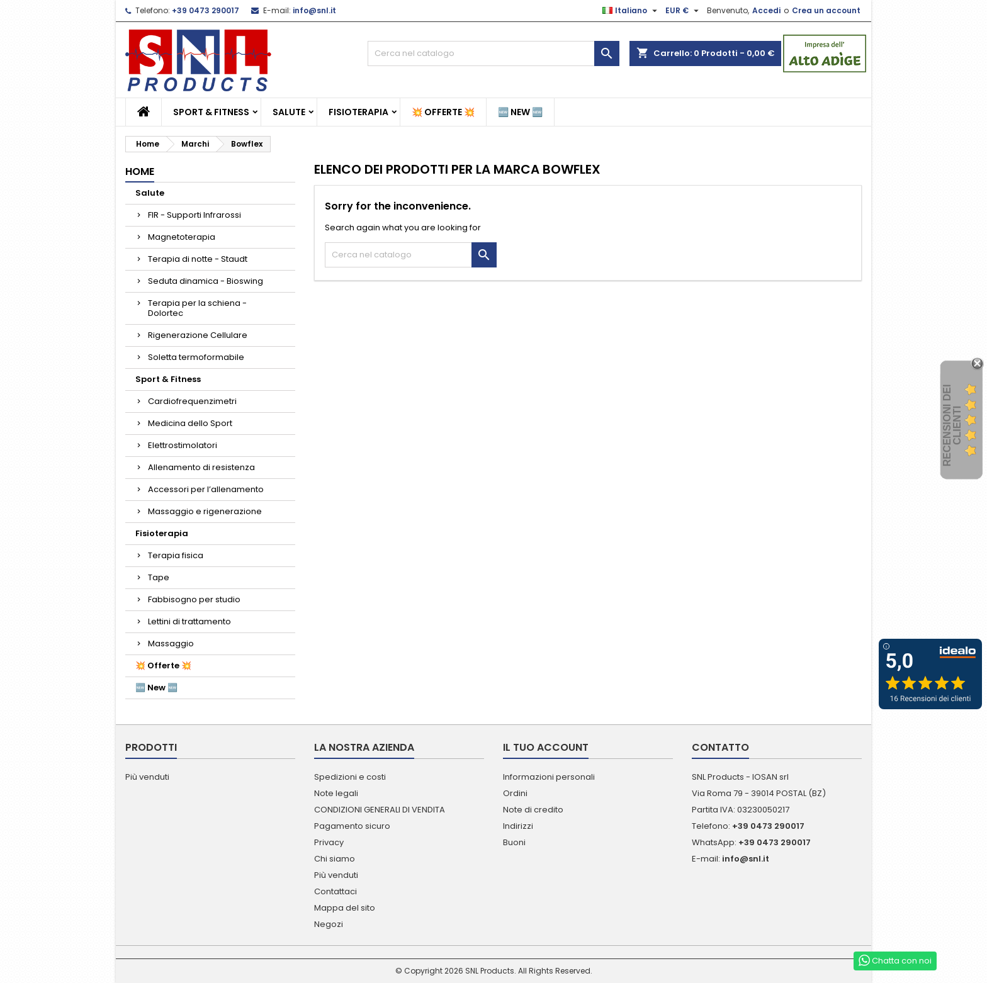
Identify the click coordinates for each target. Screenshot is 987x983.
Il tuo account (546, 747)
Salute (289, 112)
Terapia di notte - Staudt (197, 259)
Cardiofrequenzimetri (192, 401)
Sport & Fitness (211, 112)
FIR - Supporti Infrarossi (194, 215)
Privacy (329, 842)
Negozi (328, 924)
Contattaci (335, 891)
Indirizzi (518, 826)
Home (139, 171)
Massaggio (171, 643)
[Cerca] (493, 53)
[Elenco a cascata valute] (683, 10)
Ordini (515, 793)
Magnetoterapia (181, 237)
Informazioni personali (549, 777)
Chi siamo (334, 859)
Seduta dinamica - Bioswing (205, 281)
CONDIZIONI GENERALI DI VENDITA (379, 810)
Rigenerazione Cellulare (197, 335)
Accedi (766, 10)
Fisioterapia (358, 112)
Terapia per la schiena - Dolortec (197, 308)
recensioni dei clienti (952, 425)
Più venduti (147, 777)
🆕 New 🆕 (520, 112)
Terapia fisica (175, 555)
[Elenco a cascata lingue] (631, 10)
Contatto (720, 747)
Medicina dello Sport (190, 423)
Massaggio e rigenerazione (205, 511)
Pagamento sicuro (352, 826)
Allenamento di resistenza (201, 467)
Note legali (336, 793)
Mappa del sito (344, 908)
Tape (158, 577)
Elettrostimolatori (182, 445)
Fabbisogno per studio (194, 599)
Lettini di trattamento (189, 621)
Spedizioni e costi (350, 777)
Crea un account (826, 10)
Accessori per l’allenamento (206, 489)
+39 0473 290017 (205, 10)
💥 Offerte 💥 (443, 112)
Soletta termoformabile (196, 357)
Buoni (514, 842)
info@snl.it (314, 10)
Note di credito (533, 810)
